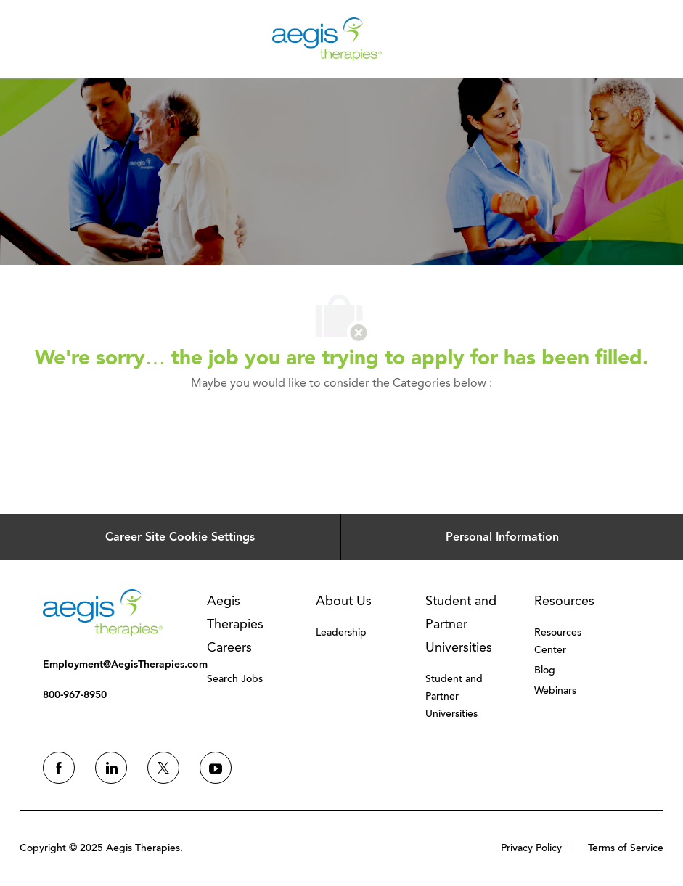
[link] (103, 612)
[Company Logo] (327, 38)
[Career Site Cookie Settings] (180, 537)
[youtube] (216, 768)
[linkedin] (111, 768)
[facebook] (59, 768)
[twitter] (163, 768)
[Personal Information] (502, 537)
